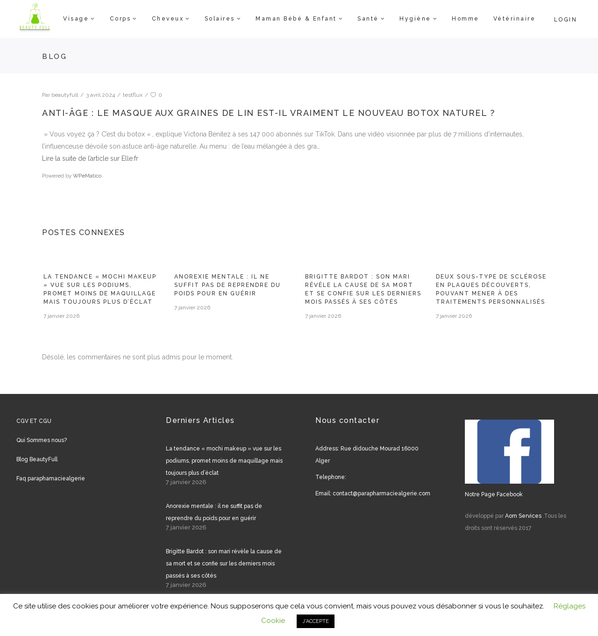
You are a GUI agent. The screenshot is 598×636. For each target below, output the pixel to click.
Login (565, 19)
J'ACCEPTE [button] (315, 621)
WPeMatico (87, 175)
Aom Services (523, 516)
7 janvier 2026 (61, 316)
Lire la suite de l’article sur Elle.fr (90, 158)
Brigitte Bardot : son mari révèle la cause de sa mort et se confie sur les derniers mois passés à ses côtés (224, 563)
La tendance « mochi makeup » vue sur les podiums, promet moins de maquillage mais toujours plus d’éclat (224, 460)
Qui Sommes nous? (41, 440)
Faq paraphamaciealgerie (50, 478)
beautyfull (64, 95)
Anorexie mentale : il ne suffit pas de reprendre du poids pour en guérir (227, 285)
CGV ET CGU (33, 421)
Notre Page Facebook (494, 494)
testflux (132, 95)
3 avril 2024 (100, 95)
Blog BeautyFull (36, 459)
